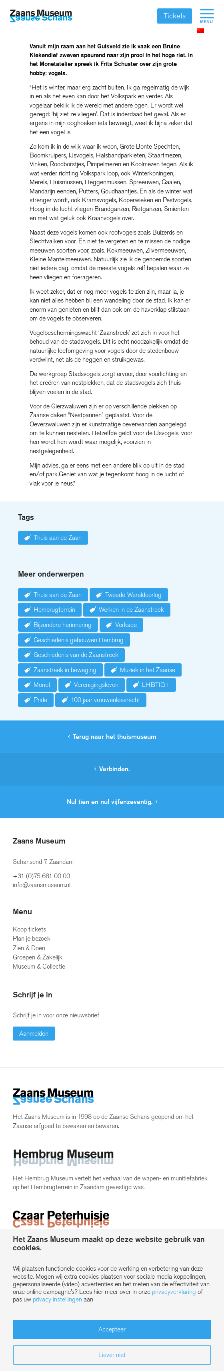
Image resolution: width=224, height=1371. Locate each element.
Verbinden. (114, 769)
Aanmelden (33, 1033)
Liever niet (112, 1355)
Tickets (175, 16)
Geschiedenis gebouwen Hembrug (79, 640)
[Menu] (203, 16)
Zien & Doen (29, 948)
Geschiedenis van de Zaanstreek (76, 655)
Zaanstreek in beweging (65, 670)
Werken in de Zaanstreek (131, 609)
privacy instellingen (57, 1299)
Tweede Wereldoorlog (133, 595)
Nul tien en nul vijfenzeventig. (109, 802)
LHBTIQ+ (156, 685)
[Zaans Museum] (41, 16)
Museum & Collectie (39, 966)
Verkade (126, 625)
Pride (40, 700)
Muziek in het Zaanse (147, 670)
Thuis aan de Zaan (58, 537)
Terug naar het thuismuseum (114, 736)
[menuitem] (203, 16)
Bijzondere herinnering (63, 625)
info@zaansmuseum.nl (41, 885)
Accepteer (112, 1329)
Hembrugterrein (54, 609)
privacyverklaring (174, 1291)
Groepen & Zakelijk (37, 957)
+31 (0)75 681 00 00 (41, 876)
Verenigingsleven (96, 685)
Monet (42, 685)
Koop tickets (29, 929)
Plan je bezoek (31, 938)
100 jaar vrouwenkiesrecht (105, 700)
